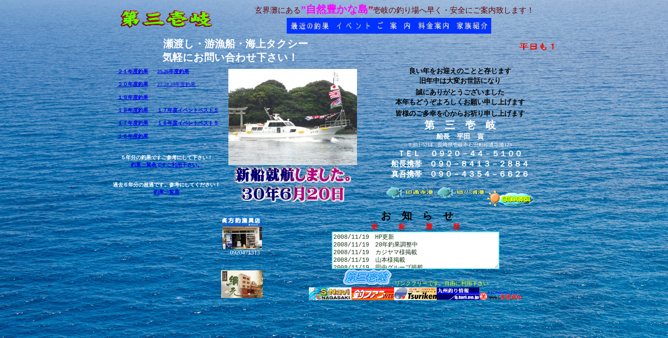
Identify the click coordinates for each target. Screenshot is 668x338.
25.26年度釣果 (173, 71)
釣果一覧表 (166, 192)
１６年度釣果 (133, 136)
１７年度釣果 (133, 123)
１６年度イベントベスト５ (188, 123)
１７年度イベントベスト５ (188, 110)
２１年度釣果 (133, 71)
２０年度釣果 (133, 84)
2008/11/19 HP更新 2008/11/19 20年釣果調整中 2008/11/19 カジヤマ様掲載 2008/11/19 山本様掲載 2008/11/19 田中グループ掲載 (415, 253)
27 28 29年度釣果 (176, 84)
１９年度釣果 (133, 97)
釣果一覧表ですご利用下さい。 (166, 165)
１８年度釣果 (133, 110)
